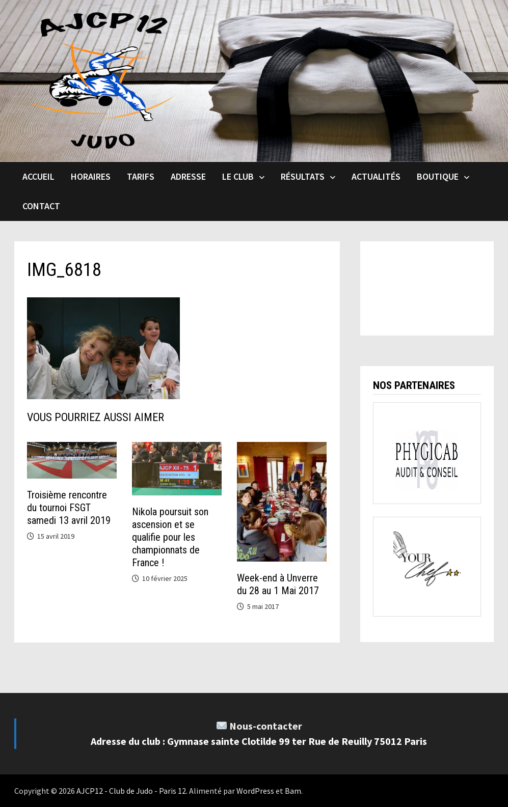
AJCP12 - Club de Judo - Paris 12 (131, 791)
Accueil (38, 176)
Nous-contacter (265, 725)
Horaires (91, 176)
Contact (41, 206)
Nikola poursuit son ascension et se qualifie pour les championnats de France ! (170, 537)
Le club (238, 176)
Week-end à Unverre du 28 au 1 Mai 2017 (278, 584)
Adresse (188, 176)
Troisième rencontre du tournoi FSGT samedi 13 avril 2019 (69, 507)
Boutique (438, 176)
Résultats (303, 176)
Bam (293, 791)
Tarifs (140, 176)
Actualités (376, 176)
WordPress (255, 791)
